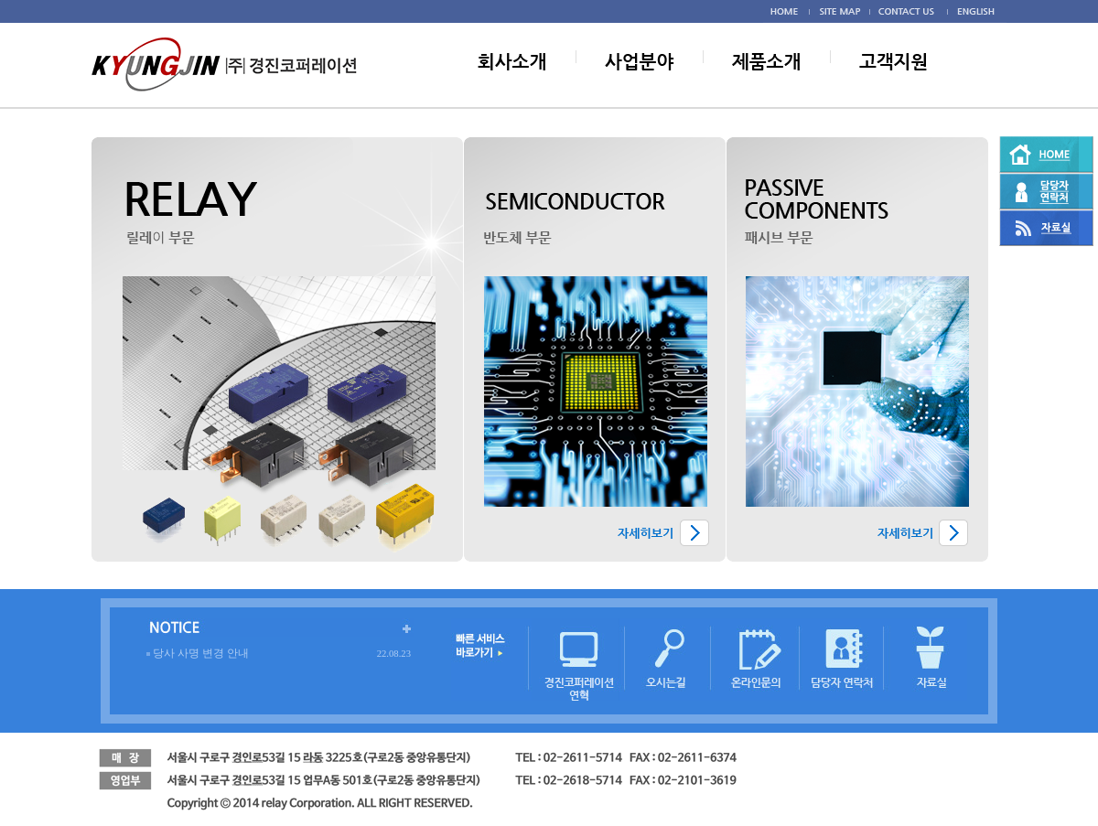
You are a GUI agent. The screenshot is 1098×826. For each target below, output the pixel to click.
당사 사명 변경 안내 (201, 653)
